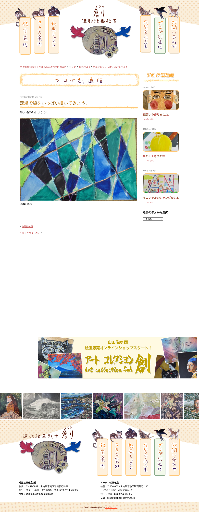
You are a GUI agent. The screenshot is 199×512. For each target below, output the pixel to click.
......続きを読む (148, 119)
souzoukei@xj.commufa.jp (39, 494)
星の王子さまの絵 (154, 156)
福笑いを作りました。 (157, 114)
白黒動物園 (27, 226)
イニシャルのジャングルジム (161, 197)
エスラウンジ (111, 508)
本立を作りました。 (30, 232)
